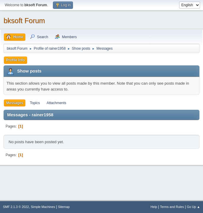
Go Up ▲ (193, 207)
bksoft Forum (24, 21)
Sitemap (64, 207)
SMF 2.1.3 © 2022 (16, 207)
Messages (14, 103)
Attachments (56, 103)
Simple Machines (43, 207)
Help (154, 207)
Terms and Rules (172, 207)
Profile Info (15, 60)
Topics (35, 103)
